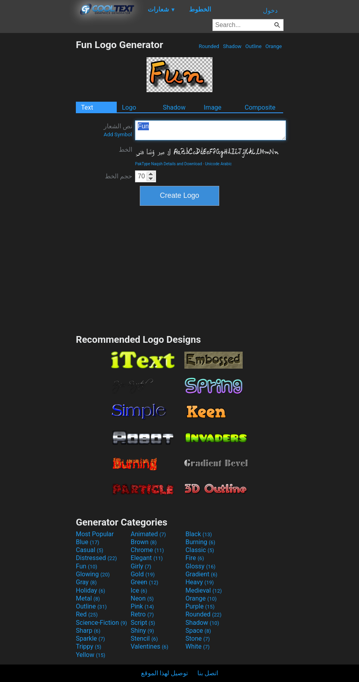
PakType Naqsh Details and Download (168, 164)
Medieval (203, 590)
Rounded (208, 46)
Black (198, 534)
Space (198, 630)
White (197, 646)
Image (213, 107)
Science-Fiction (101, 622)
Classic (199, 550)
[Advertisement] (37, 158)
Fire (194, 558)
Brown (143, 542)
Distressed (96, 558)
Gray (86, 582)
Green (144, 582)
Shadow (232, 46)
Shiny (142, 630)
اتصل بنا (207, 673)
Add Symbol (118, 134)
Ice (139, 590)
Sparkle (90, 638)
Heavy (199, 582)
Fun (210, 130)
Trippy (88, 646)
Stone (197, 638)
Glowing (93, 574)
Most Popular (95, 534)
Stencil (144, 638)
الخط (125, 149)
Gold (143, 574)
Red (87, 614)
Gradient (201, 574)
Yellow (90, 655)
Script (143, 622)
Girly (141, 566)
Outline (253, 46)
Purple (199, 606)
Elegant (147, 558)
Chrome (147, 550)
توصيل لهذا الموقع (164, 673)
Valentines (149, 646)
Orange (273, 46)
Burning (200, 542)
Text (87, 107)
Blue (87, 542)
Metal (88, 598)
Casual (89, 550)
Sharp (88, 630)
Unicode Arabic (218, 164)
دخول (270, 10)
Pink (142, 606)
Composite (260, 107)
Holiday (90, 590)
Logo (129, 107)
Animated (148, 534)
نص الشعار (118, 129)
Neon (142, 598)
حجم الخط (118, 176)
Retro (142, 614)
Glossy (200, 566)
